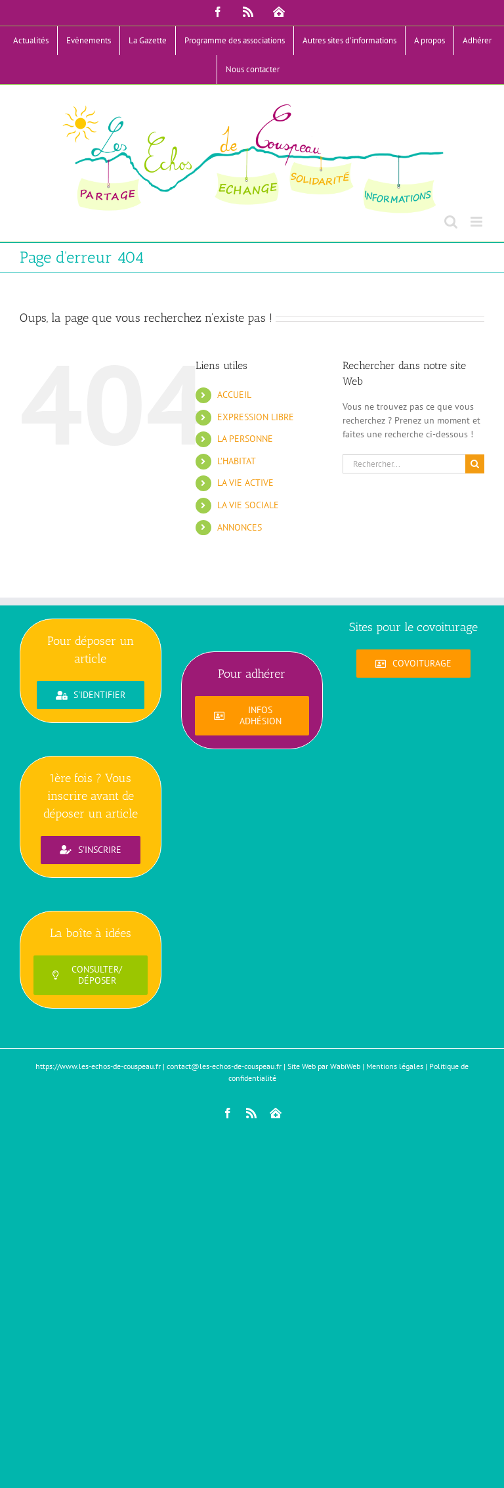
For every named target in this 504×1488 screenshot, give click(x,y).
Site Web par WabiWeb (323, 1066)
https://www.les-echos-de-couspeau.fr (98, 1066)
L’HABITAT (236, 461)
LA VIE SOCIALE (248, 505)
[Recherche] (474, 463)
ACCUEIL (234, 395)
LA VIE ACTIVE (245, 483)
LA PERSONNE (245, 439)
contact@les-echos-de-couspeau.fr (224, 1066)
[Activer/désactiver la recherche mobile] (450, 222)
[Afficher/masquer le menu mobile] (477, 222)
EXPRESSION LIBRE (255, 417)
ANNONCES (239, 527)
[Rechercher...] (404, 463)
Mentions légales (394, 1066)
